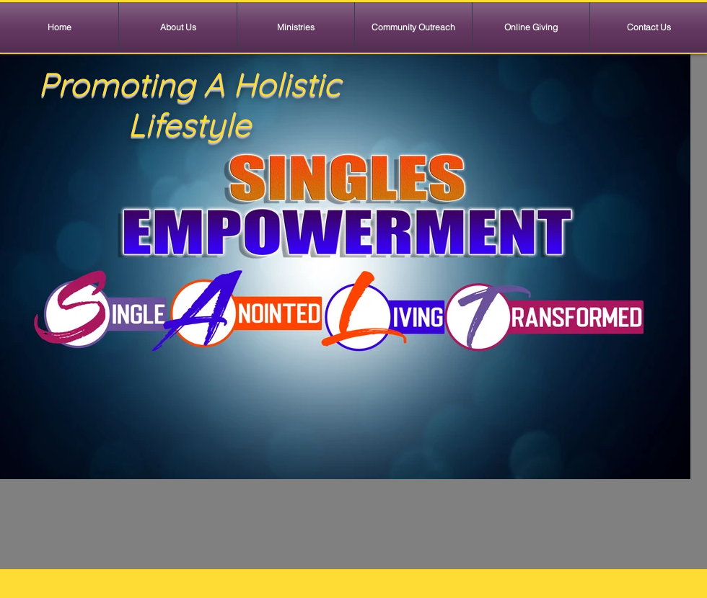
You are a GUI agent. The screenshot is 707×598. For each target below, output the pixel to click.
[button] (295, 27)
